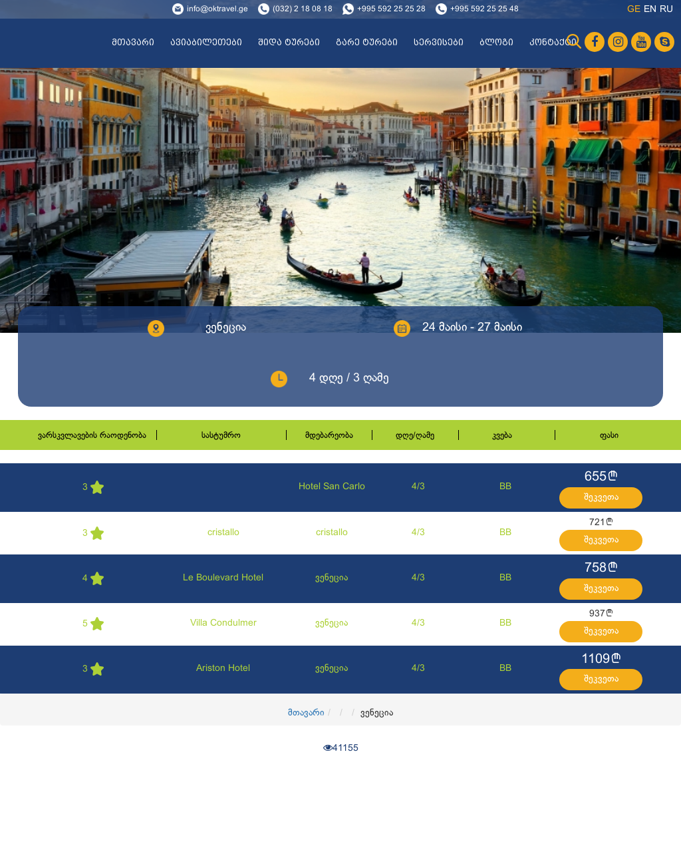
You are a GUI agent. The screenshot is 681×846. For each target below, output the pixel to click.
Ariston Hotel (223, 668)
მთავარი (133, 42)
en (650, 9)
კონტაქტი (553, 42)
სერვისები (439, 42)
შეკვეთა (601, 497)
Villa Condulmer (223, 623)
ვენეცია (331, 578)
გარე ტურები (367, 42)
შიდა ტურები (289, 42)
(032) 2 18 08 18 (303, 9)
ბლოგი (496, 42)
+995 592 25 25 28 (391, 9)
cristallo (223, 533)
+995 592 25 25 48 (484, 9)
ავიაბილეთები (206, 42)
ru (666, 9)
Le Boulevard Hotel (223, 578)
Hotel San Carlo (332, 487)
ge (633, 9)
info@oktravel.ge (217, 9)
